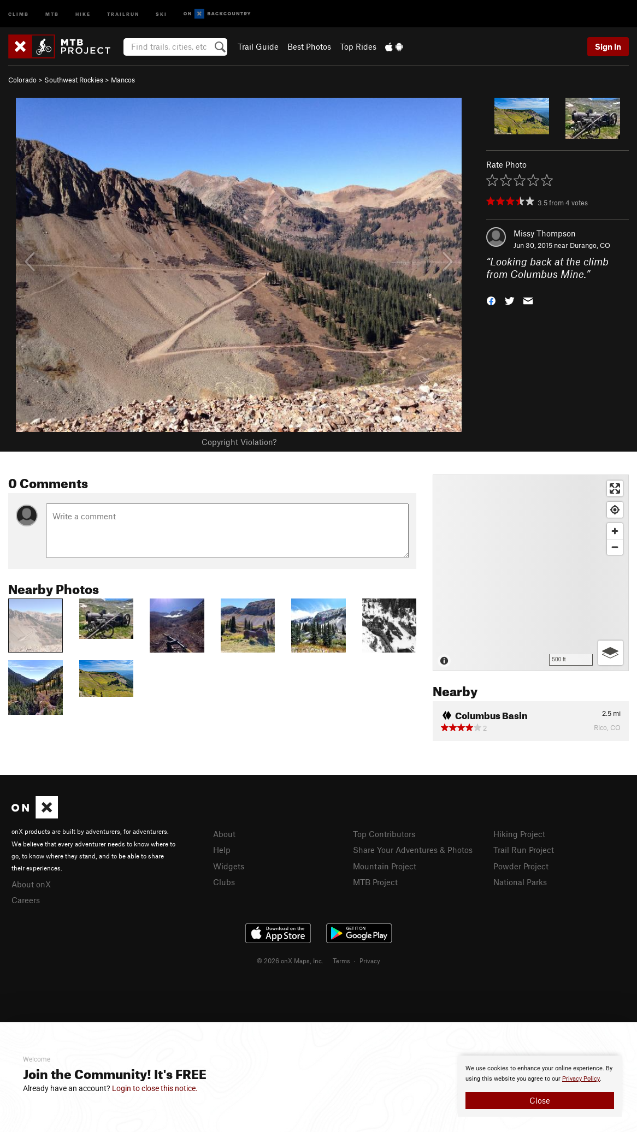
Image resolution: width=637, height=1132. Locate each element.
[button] (491, 299)
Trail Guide (258, 46)
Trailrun (123, 13)
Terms (341, 960)
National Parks (520, 882)
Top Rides (358, 46)
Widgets (228, 866)
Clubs (224, 882)
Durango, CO (590, 245)
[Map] (530, 573)
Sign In (608, 46)
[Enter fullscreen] (615, 488)
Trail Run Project (523, 850)
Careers (25, 900)
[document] (539, 1086)
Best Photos (309, 46)
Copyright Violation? (239, 442)
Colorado (22, 79)
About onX (31, 884)
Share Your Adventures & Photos (413, 850)
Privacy (369, 960)
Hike (83, 13)
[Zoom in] (615, 531)
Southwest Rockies (73, 79)
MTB (52, 13)
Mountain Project (384, 866)
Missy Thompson (545, 233)
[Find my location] (615, 510)
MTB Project (375, 882)
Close (539, 1100)
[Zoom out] (615, 547)
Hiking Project (519, 834)
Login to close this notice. (155, 1088)
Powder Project (520, 866)
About (224, 834)
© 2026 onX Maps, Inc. (290, 960)
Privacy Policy (581, 1078)
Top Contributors (384, 834)
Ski (161, 13)
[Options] (610, 653)
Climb (18, 13)
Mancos (123, 79)
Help (222, 850)
